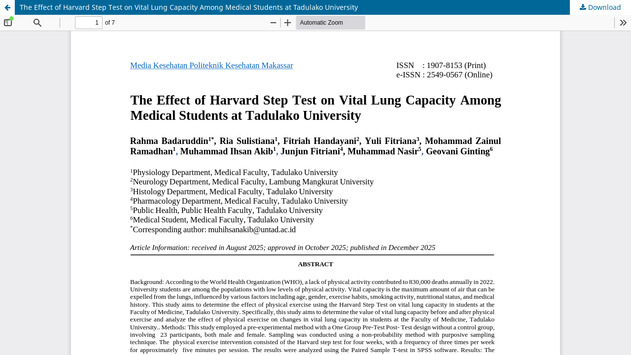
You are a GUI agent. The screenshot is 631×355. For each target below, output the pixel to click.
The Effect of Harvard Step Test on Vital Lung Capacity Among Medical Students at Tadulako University (189, 7)
